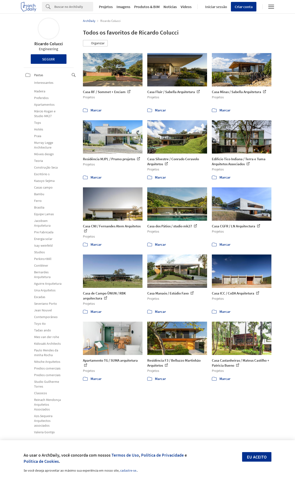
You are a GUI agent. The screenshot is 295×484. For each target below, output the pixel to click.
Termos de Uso (125, 455)
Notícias (170, 7)
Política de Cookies (41, 461)
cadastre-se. (128, 470)
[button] (95, 43)
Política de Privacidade (162, 455)
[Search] (73, 6)
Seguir (48, 59)
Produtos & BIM (147, 7)
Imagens (123, 7)
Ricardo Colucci (48, 43)
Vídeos (186, 7)
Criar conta (244, 6)
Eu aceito (257, 457)
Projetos (106, 7)
